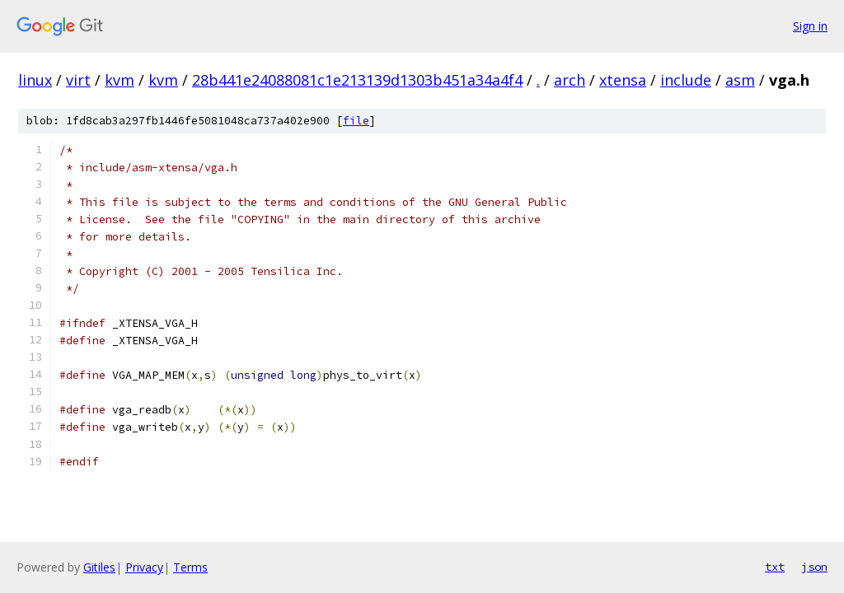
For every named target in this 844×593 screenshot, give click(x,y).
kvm (119, 80)
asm (740, 80)
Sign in (810, 26)
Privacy (144, 567)
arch (569, 80)
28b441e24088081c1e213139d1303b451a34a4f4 (357, 80)
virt (78, 80)
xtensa (622, 80)
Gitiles (99, 567)
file (356, 121)
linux (35, 80)
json (814, 566)
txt (775, 566)
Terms (190, 567)
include (685, 80)
